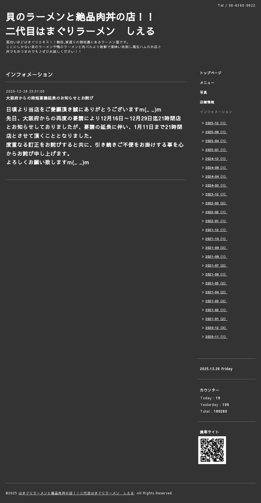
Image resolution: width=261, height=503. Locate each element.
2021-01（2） (216, 319)
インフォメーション (216, 112)
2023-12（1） (216, 194)
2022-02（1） (216, 212)
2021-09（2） (216, 248)
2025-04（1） (216, 141)
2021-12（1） (216, 230)
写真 (203, 92)
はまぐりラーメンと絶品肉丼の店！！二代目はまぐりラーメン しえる (76, 493)
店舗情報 (207, 102)
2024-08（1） (216, 167)
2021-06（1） (216, 274)
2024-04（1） (216, 176)
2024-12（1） (216, 159)
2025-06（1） (216, 132)
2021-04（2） (216, 292)
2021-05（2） (216, 283)
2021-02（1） (216, 310)
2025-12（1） (216, 123)
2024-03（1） (216, 185)
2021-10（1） (216, 239)
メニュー (207, 82)
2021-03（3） (216, 301)
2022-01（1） (216, 221)
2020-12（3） (216, 328)
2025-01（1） (216, 150)
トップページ (211, 73)
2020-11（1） (216, 336)
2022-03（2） (216, 203)
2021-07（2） (216, 265)
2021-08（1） (216, 256)
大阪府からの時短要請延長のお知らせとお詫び (50, 98)
